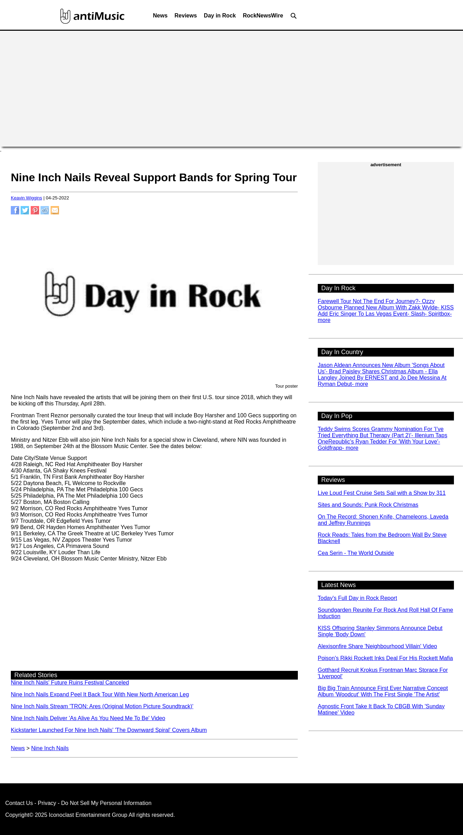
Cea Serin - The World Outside (356, 553)
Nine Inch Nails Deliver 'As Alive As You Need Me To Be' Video (88, 718)
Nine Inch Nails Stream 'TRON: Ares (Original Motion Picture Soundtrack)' (102, 706)
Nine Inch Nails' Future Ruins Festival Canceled (70, 683)
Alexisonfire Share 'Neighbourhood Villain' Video (377, 646)
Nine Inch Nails (50, 748)
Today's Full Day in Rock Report (357, 598)
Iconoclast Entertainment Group (88, 815)
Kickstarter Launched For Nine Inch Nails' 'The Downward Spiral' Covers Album (109, 730)
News (160, 16)
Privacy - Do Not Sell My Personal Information (94, 803)
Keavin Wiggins (26, 197)
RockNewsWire (263, 16)
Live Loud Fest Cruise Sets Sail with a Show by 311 (382, 493)
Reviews (186, 16)
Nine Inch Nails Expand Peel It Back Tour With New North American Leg (100, 694)
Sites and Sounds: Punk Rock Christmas (368, 505)
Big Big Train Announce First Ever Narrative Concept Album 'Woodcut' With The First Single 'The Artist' (383, 691)
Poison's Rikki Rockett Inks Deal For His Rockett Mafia (385, 658)
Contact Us (19, 803)
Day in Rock (220, 16)
